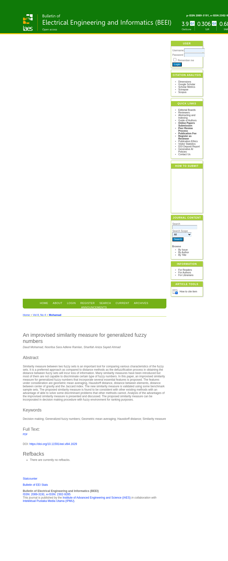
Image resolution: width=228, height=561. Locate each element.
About (58, 303)
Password (177, 55)
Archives (141, 303)
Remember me (186, 60)
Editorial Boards (187, 110)
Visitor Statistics (187, 144)
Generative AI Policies (185, 150)
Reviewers (184, 112)
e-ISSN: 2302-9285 (58, 494)
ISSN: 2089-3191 (34, 494)
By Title (182, 255)
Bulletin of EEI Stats (35, 484)
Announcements (94, 307)
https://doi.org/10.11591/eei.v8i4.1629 (53, 444)
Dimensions (184, 81)
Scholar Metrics (186, 87)
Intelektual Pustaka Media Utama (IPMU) (48, 501)
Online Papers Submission (186, 124)
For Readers (185, 270)
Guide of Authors (187, 120)
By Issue (183, 249)
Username (178, 50)
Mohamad (55, 314)
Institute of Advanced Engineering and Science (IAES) (97, 497)
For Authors (184, 272)
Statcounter (30, 478)
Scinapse (183, 89)
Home (44, 303)
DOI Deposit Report (189, 146)
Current (122, 303)
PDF (25, 434)
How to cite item (188, 291)
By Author (183, 252)
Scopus (182, 92)
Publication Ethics (188, 141)
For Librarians (185, 275)
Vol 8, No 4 (39, 314)
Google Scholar (186, 84)
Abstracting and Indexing (186, 116)
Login (71, 303)
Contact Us (184, 154)
